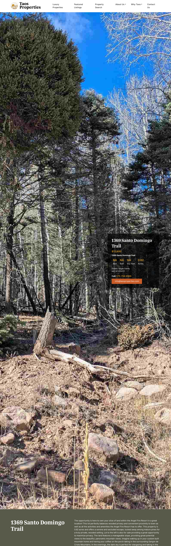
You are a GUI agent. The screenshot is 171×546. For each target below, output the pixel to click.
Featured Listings (78, 6)
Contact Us (151, 6)
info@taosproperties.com (127, 281)
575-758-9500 (123, 276)
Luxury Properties (58, 6)
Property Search (99, 6)
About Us (119, 4)
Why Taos (136, 4)
